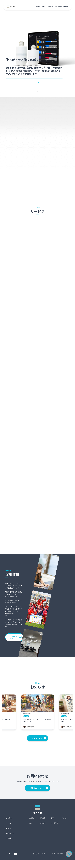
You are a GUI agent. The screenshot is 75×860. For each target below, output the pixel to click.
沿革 (52, 818)
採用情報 (65, 6)
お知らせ (50, 6)
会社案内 (38, 6)
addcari (42, 823)
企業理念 (31, 818)
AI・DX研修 (54, 823)
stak (30, 823)
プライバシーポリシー (40, 854)
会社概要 (42, 818)
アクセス (64, 818)
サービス (44, 6)
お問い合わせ (58, 6)
